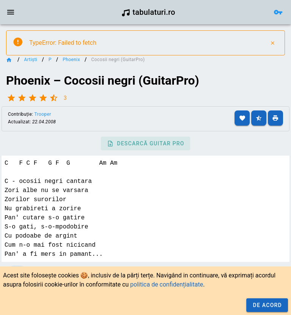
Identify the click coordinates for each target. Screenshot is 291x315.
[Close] (272, 43)
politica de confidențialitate (166, 284)
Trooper (42, 114)
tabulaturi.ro (148, 12)
